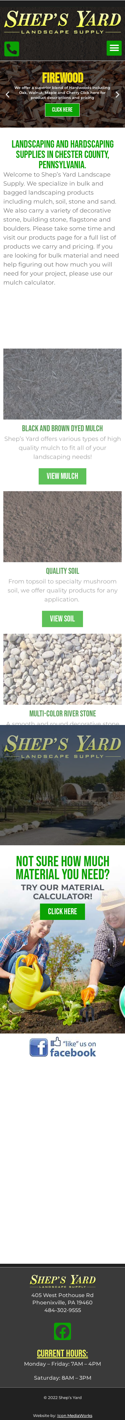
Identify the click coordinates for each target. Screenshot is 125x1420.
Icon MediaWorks (74, 1415)
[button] (114, 48)
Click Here (62, 109)
